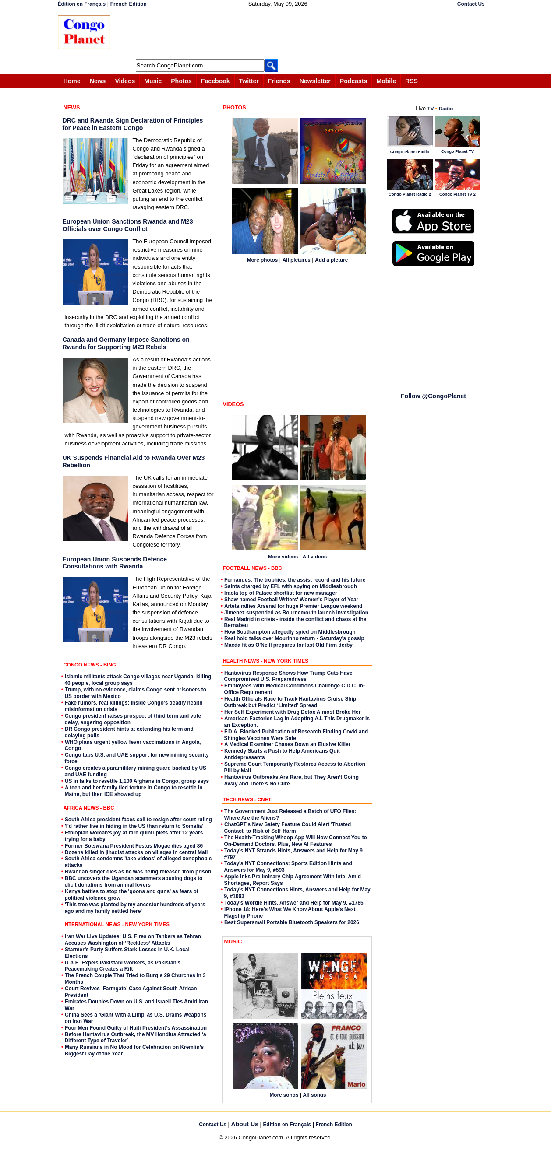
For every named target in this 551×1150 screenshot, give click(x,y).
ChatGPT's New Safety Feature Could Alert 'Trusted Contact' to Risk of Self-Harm (287, 827)
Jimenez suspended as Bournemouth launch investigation (296, 613)
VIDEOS (233, 404)
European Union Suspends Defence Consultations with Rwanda (115, 563)
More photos (262, 260)
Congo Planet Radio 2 (410, 194)
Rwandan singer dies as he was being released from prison (138, 872)
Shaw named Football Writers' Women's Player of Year (291, 599)
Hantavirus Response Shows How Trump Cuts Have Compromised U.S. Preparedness (288, 676)
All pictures (297, 260)
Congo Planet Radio (409, 151)
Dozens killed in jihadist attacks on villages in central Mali (136, 852)
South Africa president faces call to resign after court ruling (138, 820)
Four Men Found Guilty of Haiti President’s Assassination (136, 1028)
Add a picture (331, 260)
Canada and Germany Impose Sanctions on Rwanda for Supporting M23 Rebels (126, 343)
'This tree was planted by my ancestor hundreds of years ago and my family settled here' (135, 907)
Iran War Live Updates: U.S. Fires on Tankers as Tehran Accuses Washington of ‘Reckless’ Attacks (133, 939)
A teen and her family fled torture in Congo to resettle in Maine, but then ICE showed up (134, 791)
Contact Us (471, 4)
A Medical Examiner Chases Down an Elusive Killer (287, 744)
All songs (314, 1094)
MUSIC (233, 942)
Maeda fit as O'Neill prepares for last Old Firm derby (288, 645)
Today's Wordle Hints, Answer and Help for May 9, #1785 (294, 903)
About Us (244, 1124)
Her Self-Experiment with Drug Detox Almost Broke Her (292, 712)
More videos (283, 556)
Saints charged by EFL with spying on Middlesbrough (290, 586)
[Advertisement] (278, 35)
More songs (284, 1094)
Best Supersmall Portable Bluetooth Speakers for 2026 (291, 922)
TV (430, 108)
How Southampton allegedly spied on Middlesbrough (290, 632)
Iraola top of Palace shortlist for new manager (280, 593)
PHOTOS (234, 108)
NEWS (72, 108)
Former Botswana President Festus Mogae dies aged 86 (134, 846)
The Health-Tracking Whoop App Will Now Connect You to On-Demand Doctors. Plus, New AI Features (295, 840)
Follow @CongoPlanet (433, 396)
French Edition (128, 4)
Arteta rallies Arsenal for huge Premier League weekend (293, 606)
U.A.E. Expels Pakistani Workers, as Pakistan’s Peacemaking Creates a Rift (123, 966)
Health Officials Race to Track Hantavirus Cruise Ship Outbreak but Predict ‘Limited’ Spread (290, 702)
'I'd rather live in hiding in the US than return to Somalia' (134, 826)
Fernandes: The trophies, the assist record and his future (294, 580)
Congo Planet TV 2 (457, 194)
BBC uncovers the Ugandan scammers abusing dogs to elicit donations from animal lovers (134, 881)
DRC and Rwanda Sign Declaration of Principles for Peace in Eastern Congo (133, 124)
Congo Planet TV (457, 151)
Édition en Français (82, 4)
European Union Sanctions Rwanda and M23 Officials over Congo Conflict (128, 225)
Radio (446, 108)
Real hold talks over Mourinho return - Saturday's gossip (294, 638)
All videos (315, 556)
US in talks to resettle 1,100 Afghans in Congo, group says (137, 781)
